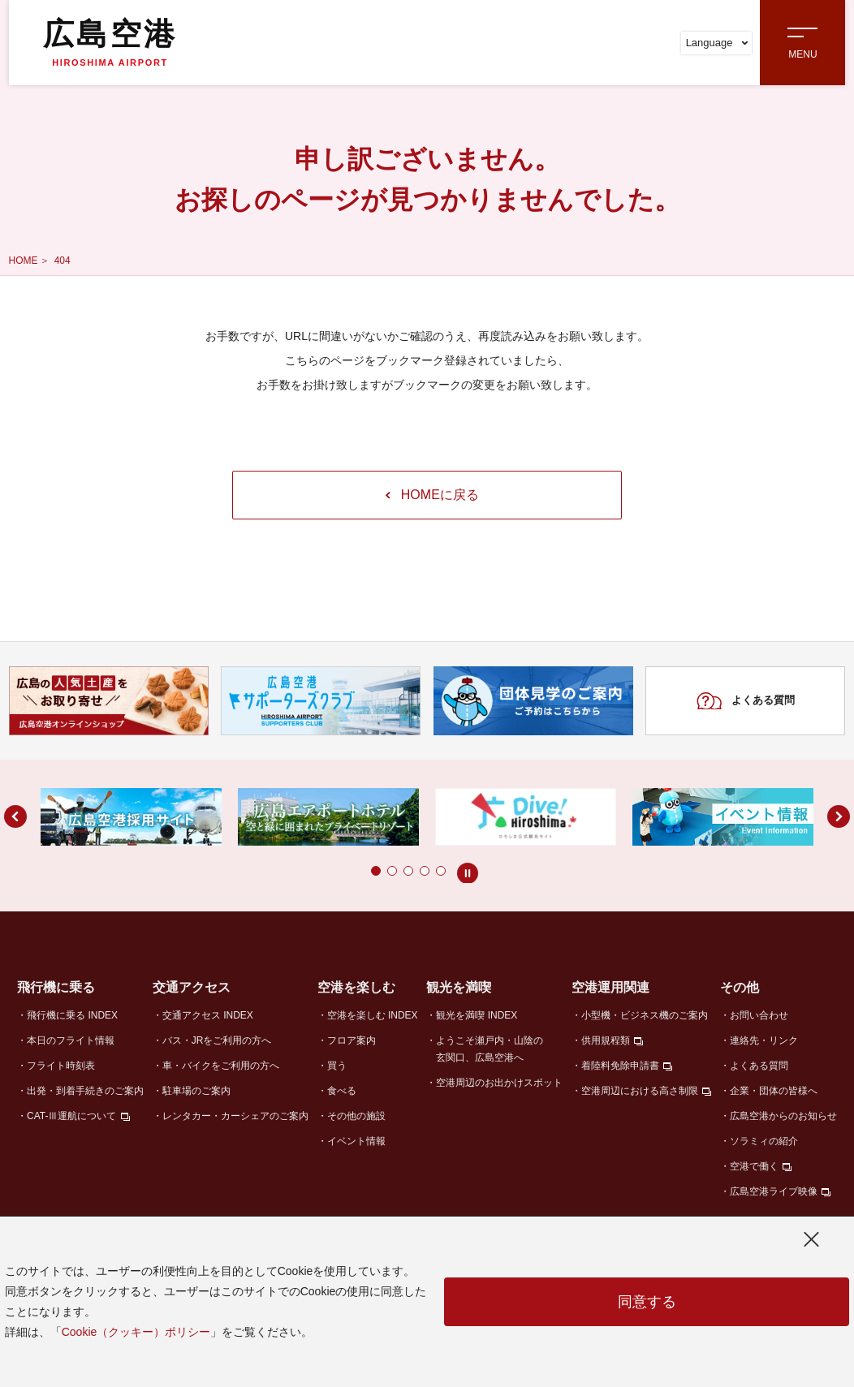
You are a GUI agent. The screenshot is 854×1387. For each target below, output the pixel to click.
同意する (647, 1302)
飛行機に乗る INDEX (72, 1015)
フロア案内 (351, 1040)
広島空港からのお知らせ (783, 1116)
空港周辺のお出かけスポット (499, 1082)
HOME (23, 260)
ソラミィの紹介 (764, 1141)
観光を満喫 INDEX (476, 1015)
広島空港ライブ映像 (773, 1191)
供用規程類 (605, 1040)
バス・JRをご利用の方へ (217, 1040)
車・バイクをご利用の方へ (220, 1065)
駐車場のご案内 (196, 1090)
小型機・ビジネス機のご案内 (644, 1015)
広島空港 (109, 42)
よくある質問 (746, 701)
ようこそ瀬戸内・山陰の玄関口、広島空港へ (489, 1049)
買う (337, 1065)
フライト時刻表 (61, 1065)
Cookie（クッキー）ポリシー (136, 1331)
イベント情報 (356, 1141)
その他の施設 (356, 1116)
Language (717, 43)
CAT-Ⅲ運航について (71, 1116)
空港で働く (754, 1166)
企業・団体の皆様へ (773, 1090)
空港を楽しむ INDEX (372, 1015)
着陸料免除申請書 (620, 1065)
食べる (341, 1090)
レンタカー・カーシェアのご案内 (235, 1116)
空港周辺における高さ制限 (639, 1090)
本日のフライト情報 (70, 1040)
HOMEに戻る (432, 495)
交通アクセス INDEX (207, 1015)
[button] (343, 871)
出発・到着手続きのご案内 (85, 1090)
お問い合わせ (759, 1015)
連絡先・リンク (764, 1040)
